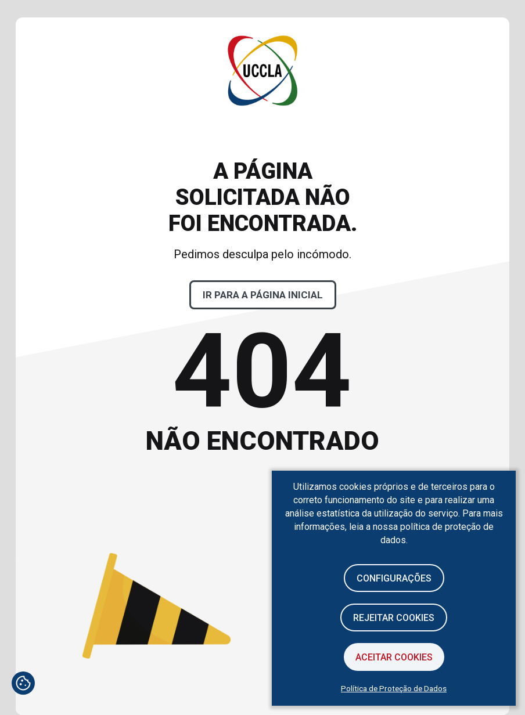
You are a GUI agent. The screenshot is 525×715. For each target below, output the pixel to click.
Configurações (394, 578)
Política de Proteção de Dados (394, 688)
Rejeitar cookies (393, 617)
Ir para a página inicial (263, 295)
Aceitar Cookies (394, 657)
